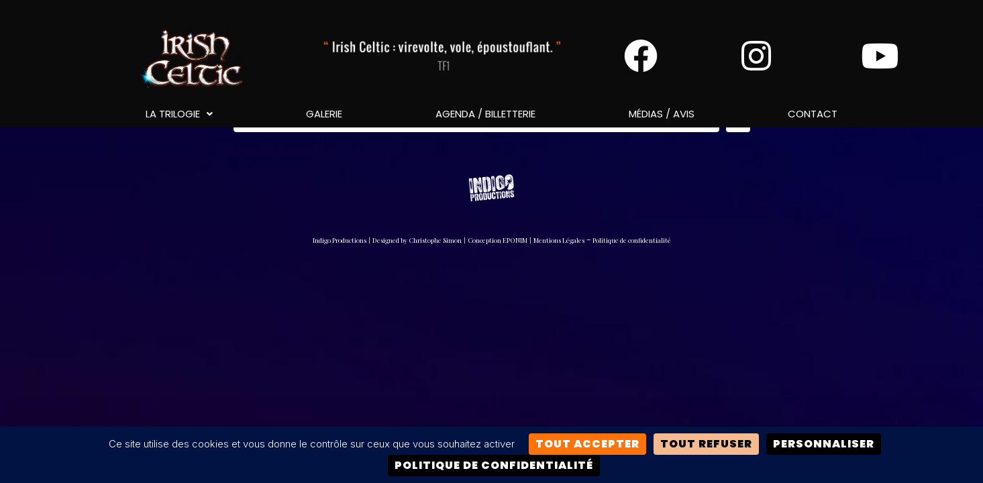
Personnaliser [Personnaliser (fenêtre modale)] (823, 443)
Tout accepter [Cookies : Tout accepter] (587, 443)
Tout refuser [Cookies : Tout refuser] (706, 443)
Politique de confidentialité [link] (494, 465)
